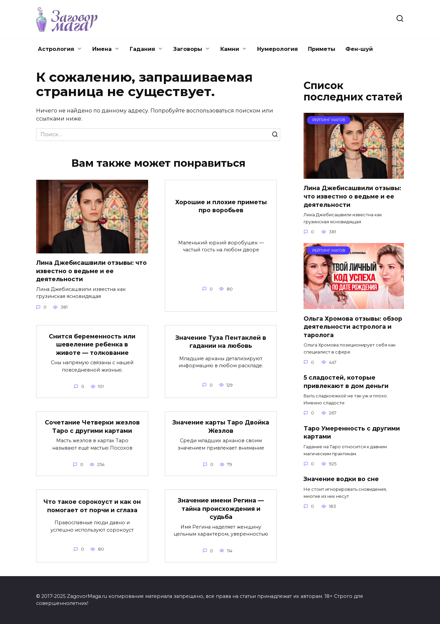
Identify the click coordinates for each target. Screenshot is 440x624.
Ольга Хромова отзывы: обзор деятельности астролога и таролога (353, 326)
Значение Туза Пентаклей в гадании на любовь (221, 341)
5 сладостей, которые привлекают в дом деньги (346, 381)
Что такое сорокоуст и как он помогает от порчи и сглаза (92, 506)
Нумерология (277, 49)
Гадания (142, 49)
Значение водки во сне (341, 478)
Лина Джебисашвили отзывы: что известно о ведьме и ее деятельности (91, 271)
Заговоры (187, 49)
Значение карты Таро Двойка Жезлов (221, 427)
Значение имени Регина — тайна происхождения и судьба (221, 509)
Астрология (56, 49)
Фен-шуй (359, 49)
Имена (102, 49)
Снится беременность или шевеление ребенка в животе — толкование (92, 344)
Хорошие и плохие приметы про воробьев (221, 206)
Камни (229, 49)
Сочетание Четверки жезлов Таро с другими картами (92, 427)
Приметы (321, 49)
